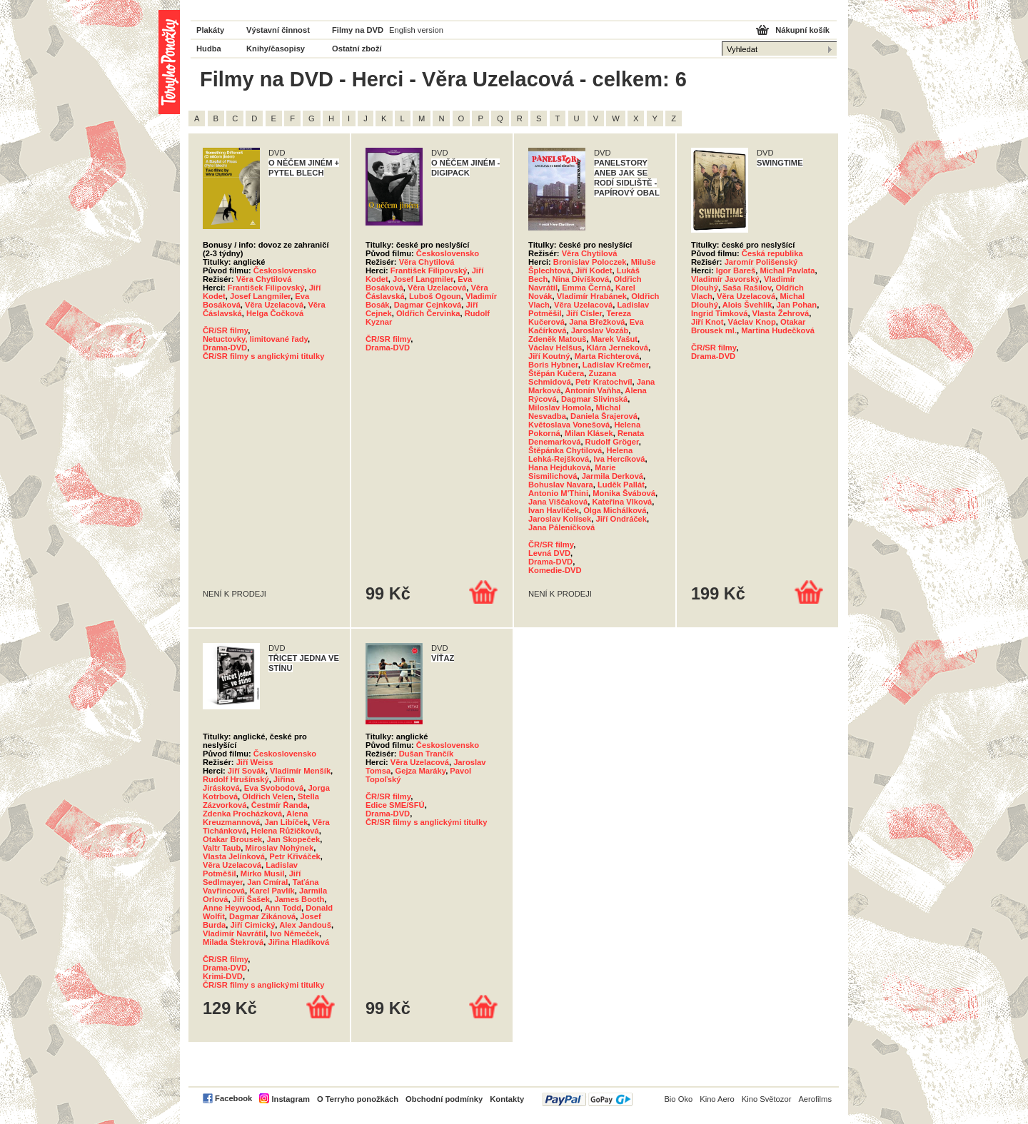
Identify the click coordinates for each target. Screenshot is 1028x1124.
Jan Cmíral (267, 882)
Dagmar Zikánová (262, 916)
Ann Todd (283, 907)
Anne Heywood (232, 907)
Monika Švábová (624, 493)
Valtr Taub (222, 848)
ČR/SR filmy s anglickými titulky (263, 356)
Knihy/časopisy (275, 48)
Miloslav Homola (559, 407)
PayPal (587, 1099)
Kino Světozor (767, 1099)
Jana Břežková (597, 322)
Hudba (208, 48)
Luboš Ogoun (435, 296)
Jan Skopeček (294, 839)
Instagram (290, 1099)
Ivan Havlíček (553, 510)
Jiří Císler (584, 313)
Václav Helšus (555, 347)
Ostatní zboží (357, 48)
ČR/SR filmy (225, 330)
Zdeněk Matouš (557, 339)
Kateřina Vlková (622, 501)
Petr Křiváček (295, 856)
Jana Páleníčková (561, 527)
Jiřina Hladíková (298, 942)
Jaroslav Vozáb (600, 330)
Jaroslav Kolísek (559, 519)
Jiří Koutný (549, 356)
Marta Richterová (607, 356)
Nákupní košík (802, 30)
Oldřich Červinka (428, 313)
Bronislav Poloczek (590, 262)
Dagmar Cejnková (428, 304)
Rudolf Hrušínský (236, 779)
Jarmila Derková (612, 476)
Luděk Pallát (621, 484)
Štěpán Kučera (556, 373)
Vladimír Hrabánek (592, 296)
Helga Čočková (274, 313)
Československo (284, 270)
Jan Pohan (797, 304)
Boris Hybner (553, 364)
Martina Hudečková (778, 330)
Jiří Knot (707, 322)
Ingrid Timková (719, 313)
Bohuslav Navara (560, 484)
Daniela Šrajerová (604, 416)
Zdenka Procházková (242, 813)
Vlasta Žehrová (781, 313)
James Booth (299, 899)
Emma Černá (586, 287)
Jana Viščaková (558, 501)
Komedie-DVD (555, 570)
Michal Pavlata (787, 270)
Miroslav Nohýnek (279, 848)
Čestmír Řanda (279, 805)
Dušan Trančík (426, 753)
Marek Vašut (614, 339)
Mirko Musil (263, 873)
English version (416, 30)
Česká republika (772, 253)
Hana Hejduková (559, 467)
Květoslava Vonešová (569, 424)
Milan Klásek (589, 433)
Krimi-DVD (223, 976)
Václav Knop (752, 322)
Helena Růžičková (285, 830)
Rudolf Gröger (612, 441)
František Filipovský (266, 287)
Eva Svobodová (273, 788)
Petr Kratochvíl (604, 382)
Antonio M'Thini (558, 493)
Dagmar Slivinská (594, 399)
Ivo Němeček (295, 933)
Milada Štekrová (233, 942)
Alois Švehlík (747, 304)
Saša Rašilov (746, 287)
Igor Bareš (735, 270)
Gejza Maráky (420, 770)
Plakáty (210, 30)
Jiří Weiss (254, 762)
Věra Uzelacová (274, 304)
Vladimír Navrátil (234, 933)
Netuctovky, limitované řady (255, 339)
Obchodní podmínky (444, 1099)
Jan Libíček (286, 822)
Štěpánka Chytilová (565, 450)
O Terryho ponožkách (357, 1099)
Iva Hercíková (619, 459)
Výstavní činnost (278, 30)
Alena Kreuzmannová (255, 817)
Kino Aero (717, 1099)
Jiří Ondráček (621, 519)
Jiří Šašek (251, 899)
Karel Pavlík (271, 890)
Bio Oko (678, 1099)
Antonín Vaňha (592, 390)
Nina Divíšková (581, 279)
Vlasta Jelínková (234, 856)
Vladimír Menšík (300, 770)
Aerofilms (815, 1099)
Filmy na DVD (357, 30)
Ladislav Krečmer (616, 364)
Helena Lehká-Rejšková (580, 454)
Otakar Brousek (232, 839)
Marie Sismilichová (572, 471)
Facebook (233, 1098)
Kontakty (507, 1099)
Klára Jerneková (616, 347)
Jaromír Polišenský (761, 262)
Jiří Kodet (594, 270)
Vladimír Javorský (725, 279)
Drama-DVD (225, 347)
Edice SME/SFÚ (395, 805)
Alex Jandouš (305, 925)
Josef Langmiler (260, 296)
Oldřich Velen (267, 796)
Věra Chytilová (264, 279)
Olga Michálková (614, 510)
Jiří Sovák (247, 770)
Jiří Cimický (253, 925)
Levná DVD (549, 553)
